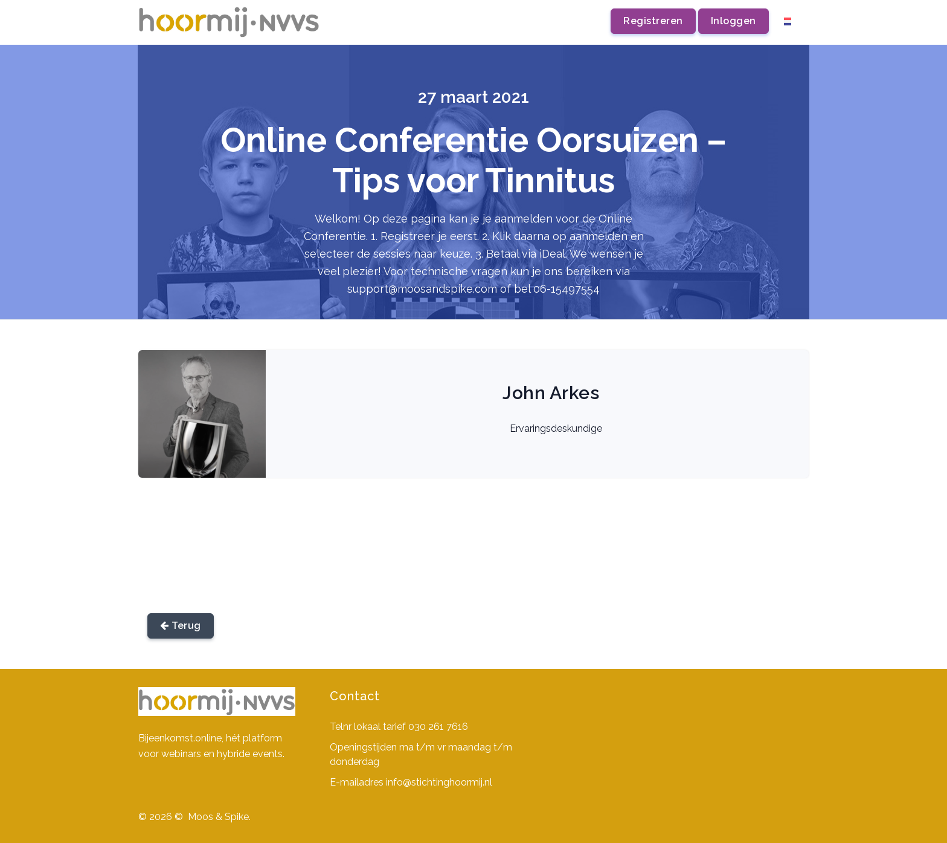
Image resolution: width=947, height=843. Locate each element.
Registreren (653, 21)
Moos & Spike (218, 816)
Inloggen (733, 21)
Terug (180, 625)
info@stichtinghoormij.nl (439, 782)
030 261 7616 (438, 726)
